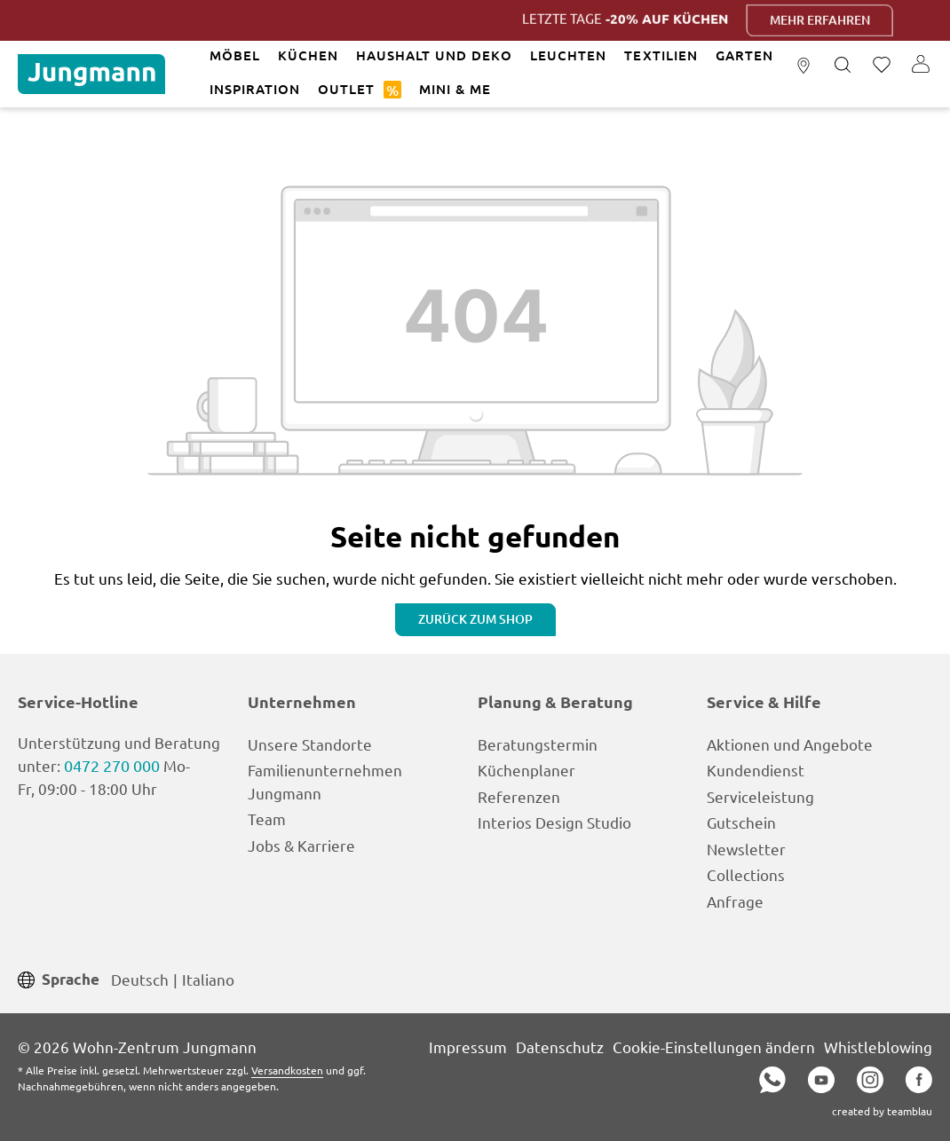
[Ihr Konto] (920, 65)
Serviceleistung (760, 796)
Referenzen (519, 796)
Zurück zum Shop (475, 618)
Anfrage (735, 901)
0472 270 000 (112, 765)
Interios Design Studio (554, 822)
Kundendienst (755, 769)
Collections (746, 874)
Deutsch (140, 978)
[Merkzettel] (881, 65)
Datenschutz (560, 1046)
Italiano (208, 978)
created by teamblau (882, 1111)
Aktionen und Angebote (790, 744)
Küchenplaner (526, 769)
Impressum (468, 1046)
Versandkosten (287, 1070)
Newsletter (746, 848)
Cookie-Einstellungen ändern (714, 1046)
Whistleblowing (878, 1046)
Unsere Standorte (310, 744)
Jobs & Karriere (301, 845)
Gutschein (741, 822)
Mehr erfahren (833, 20)
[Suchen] (842, 65)
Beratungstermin (538, 744)
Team (267, 818)
